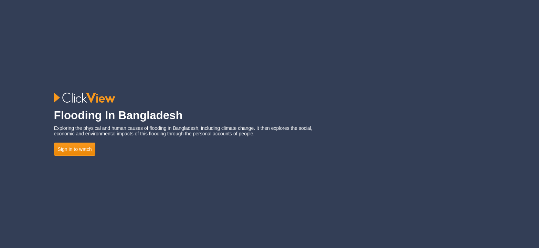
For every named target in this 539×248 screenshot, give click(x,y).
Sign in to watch (75, 149)
